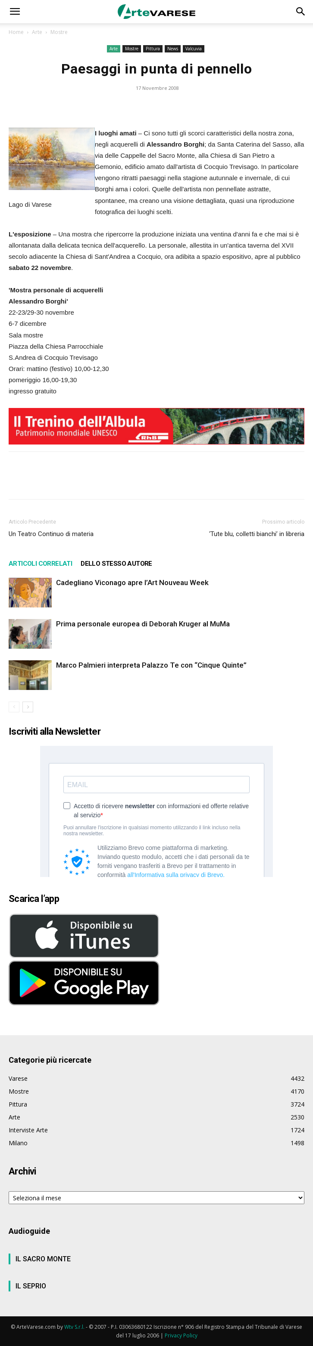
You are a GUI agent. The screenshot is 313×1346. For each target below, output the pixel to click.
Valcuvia (193, 49)
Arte (37, 32)
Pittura (153, 49)
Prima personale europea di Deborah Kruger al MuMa (143, 623)
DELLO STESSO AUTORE (116, 563)
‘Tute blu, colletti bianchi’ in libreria (256, 534)
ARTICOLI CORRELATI (40, 563)
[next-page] (27, 707)
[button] (14, 11)
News (172, 49)
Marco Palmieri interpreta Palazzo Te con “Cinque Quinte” (151, 665)
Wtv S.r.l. (74, 1327)
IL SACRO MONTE (43, 1259)
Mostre (59, 32)
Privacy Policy (181, 1335)
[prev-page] (14, 707)
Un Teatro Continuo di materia (51, 534)
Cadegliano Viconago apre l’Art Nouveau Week (132, 582)
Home (16, 32)
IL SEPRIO (31, 1286)
